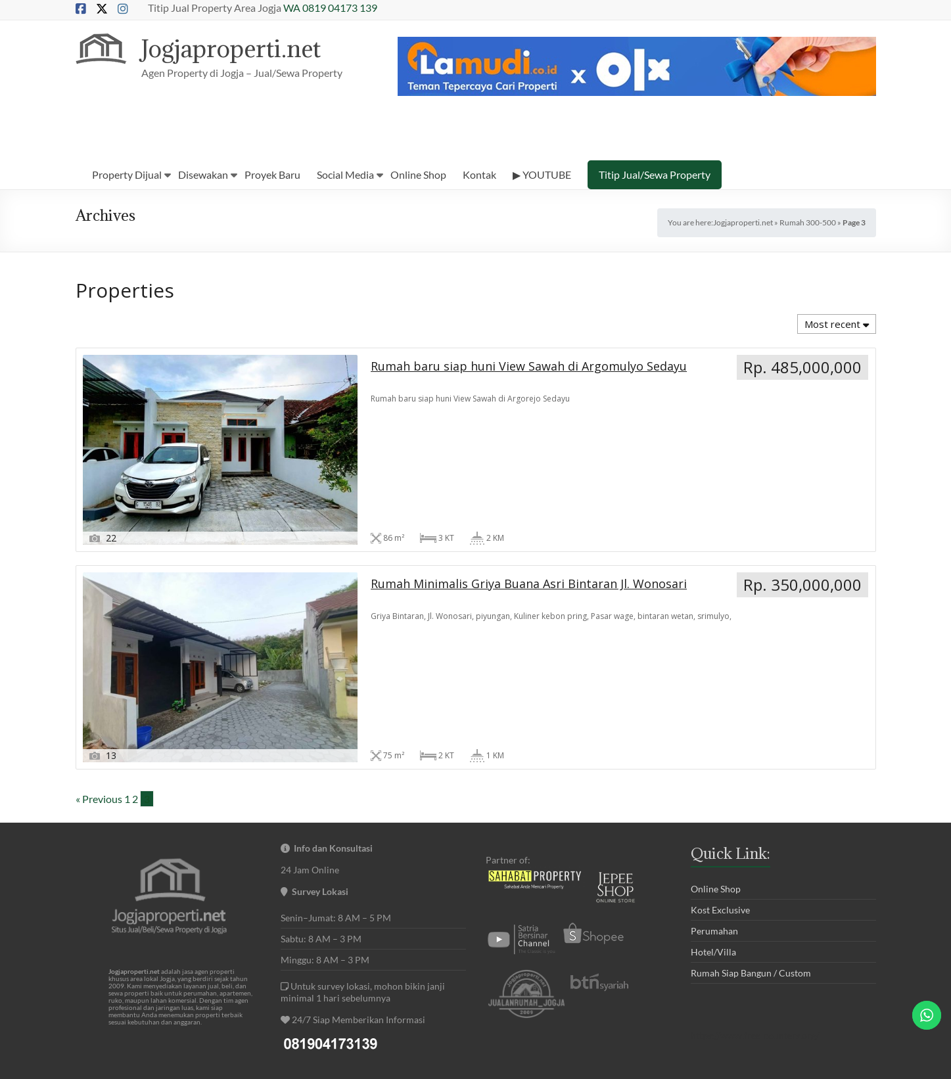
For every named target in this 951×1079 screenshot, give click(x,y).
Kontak (479, 174)
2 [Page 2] (135, 676)
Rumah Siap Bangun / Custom (751, 850)
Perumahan (714, 808)
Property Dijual (127, 174)
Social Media (345, 174)
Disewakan (203, 174)
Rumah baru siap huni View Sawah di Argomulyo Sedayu (193, 555)
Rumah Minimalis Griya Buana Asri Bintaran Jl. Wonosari (456, 555)
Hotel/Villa (713, 829)
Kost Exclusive (720, 787)
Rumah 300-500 (807, 222)
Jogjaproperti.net (237, 48)
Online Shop (418, 174)
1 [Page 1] (127, 676)
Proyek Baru (272, 174)
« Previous (99, 676)
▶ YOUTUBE (542, 174)
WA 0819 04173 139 (330, 7)
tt (795, 973)
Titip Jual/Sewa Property (654, 174)
